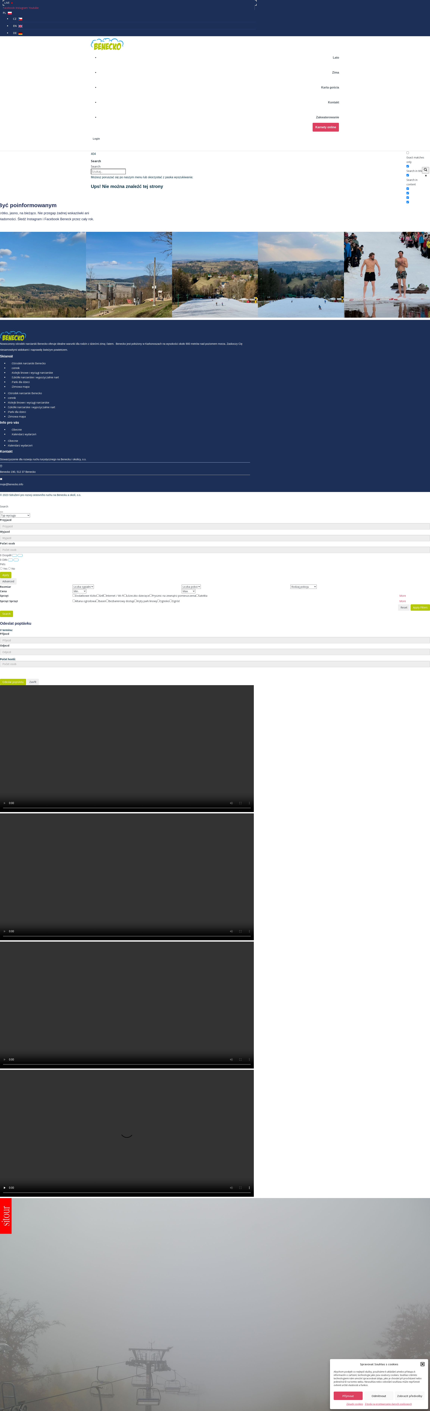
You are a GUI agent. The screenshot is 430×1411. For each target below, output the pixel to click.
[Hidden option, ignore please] (407, 193)
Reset (404, 552)
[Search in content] (407, 175)
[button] (422, 1364)
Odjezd (4, 590)
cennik (16, 312)
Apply (5, 519)
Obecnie (17, 374)
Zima (335, 72)
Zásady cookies (354, 1404)
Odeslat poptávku (13, 626)
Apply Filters (420, 552)
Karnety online (325, 127)
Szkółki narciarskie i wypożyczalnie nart (35, 322)
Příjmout (348, 1396)
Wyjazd (5, 476)
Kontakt (333, 102)
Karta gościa (330, 87)
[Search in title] (407, 166)
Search (96, 161)
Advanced (8, 525)
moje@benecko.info (11, 428)
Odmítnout (379, 1396)
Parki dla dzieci (21, 326)
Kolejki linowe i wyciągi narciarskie (32, 317)
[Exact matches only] (407, 153)
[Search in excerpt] (407, 188)
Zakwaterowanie (327, 117)
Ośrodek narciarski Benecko (29, 308)
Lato (336, 57)
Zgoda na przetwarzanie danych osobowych (388, 1404)
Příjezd (4, 578)
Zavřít (32, 626)
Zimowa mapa (20, 331)
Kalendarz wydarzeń (24, 378)
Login (96, 138)
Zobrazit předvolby (409, 1396)
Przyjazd (5, 464)
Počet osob (7, 488)
